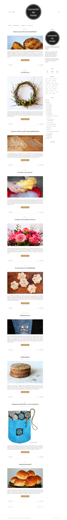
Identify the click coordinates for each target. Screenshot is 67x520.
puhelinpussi (47, 90)
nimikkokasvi (54, 88)
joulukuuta (48, 103)
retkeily (56, 90)
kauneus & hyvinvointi (55, 83)
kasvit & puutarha (48, 83)
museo (50, 88)
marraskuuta (49, 105)
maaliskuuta (49, 134)
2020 (47, 99)
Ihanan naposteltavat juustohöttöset (25, 32)
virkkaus (54, 93)
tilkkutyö (47, 93)
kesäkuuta (48, 111)
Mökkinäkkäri (25, 357)
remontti (52, 90)
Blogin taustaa (16, 25)
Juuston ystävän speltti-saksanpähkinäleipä (25, 131)
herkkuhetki (25, 29)
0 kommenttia (10, 260)
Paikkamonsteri (25, 315)
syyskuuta (48, 107)
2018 (47, 102)
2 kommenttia (10, 212)
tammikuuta (49, 137)
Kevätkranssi (25, 72)
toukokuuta (48, 113)
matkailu (47, 88)
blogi (46, 80)
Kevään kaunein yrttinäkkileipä (25, 268)
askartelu (25, 69)
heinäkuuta (48, 110)
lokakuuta (48, 106)
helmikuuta (48, 135)
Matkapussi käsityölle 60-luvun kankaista (25, 404)
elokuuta (48, 109)
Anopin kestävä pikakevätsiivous (25, 219)
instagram (57, 72)
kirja (50, 85)
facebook (47, 72)
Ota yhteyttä (30, 25)
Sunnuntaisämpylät (25, 464)
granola (49, 80)
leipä (25, 128)
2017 (47, 138)
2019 (47, 101)
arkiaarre (25, 169)
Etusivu (9, 25)
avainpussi (55, 78)
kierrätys (47, 85)
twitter (52, 72)
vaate (50, 93)
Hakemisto (23, 25)
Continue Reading (25, 207)
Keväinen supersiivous (25, 172)
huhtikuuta (48, 114)
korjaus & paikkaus (55, 85)
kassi (25, 401)
